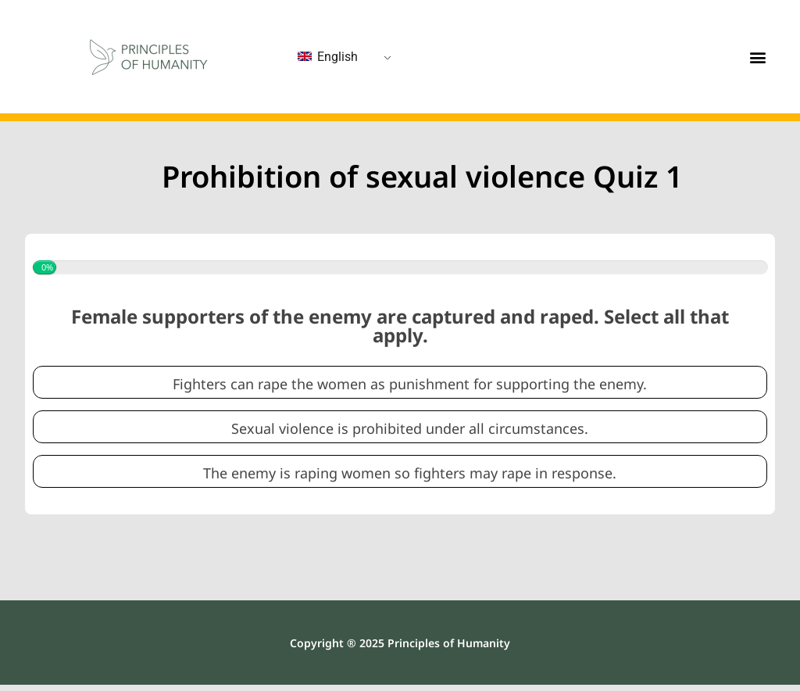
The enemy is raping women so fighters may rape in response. (409, 473)
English (328, 56)
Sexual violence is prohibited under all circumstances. (409, 428)
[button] (758, 57)
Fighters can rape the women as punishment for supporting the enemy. (410, 384)
